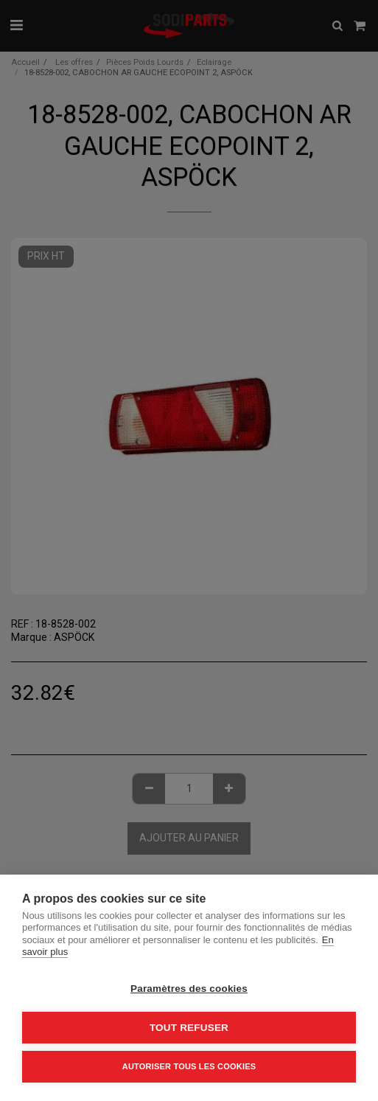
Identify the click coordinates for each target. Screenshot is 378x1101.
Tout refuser (189, 1027)
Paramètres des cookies (189, 988)
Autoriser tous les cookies (189, 1066)
